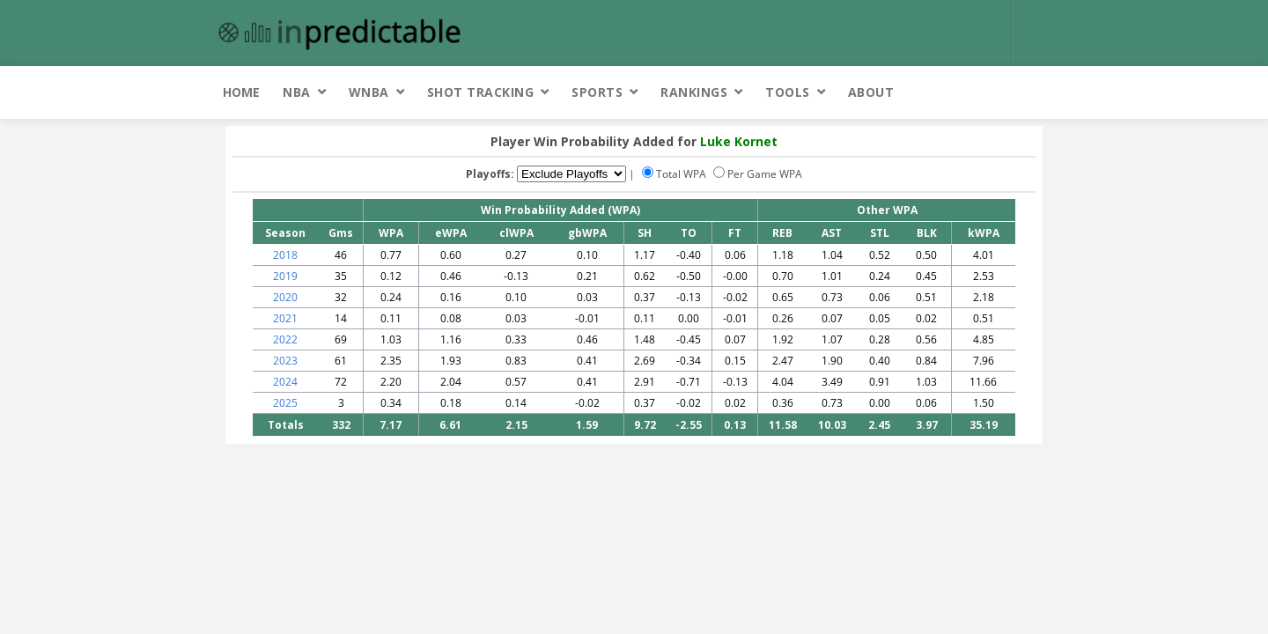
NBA (297, 92)
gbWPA (587, 232)
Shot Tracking (480, 92)
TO (689, 232)
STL (879, 232)
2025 (285, 402)
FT (734, 232)
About (871, 92)
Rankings (693, 92)
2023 (285, 360)
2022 (285, 339)
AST (832, 232)
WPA (391, 232)
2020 (285, 297)
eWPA (451, 232)
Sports (597, 92)
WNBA (369, 92)
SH (645, 232)
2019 (285, 276)
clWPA (516, 232)
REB (782, 232)
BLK (927, 232)
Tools (787, 92)
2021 (285, 318)
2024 (285, 381)
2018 (285, 254)
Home (241, 92)
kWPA (983, 232)
